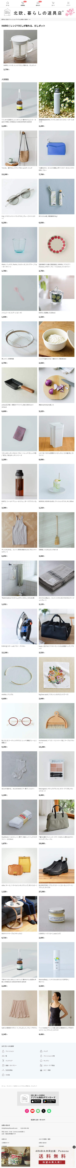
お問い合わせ (43, 1143)
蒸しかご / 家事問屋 (8, 359)
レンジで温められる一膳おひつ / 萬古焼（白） (52, 359)
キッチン (9, 1086)
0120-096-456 (25, 1128)
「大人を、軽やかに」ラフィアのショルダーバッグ (17, 168)
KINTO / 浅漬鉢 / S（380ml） (47, 313)
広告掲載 (4, 1146)
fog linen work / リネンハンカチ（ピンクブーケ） (53, 694)
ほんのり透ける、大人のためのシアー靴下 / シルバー (18, 789)
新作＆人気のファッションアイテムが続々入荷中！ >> (16, 19)
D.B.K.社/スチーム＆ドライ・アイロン (13, 646)
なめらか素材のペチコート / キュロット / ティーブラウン (19, 1028)
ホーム (7, 5)
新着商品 (23, 5)
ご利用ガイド (5, 1143)
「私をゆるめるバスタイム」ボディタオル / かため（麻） (18, 598)
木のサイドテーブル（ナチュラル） (12, 933)
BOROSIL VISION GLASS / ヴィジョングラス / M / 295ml (56, 501)
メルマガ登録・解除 (44, 1139)
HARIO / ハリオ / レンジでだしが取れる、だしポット (20, 65)
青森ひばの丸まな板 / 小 (46, 405)
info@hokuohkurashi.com (9, 1128)
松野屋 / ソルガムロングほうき (48, 550)
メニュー (68, 5)
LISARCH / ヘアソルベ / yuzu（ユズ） (50, 933)
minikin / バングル (7, 694)
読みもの (38, 5)
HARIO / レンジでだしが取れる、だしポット (25, 1086)
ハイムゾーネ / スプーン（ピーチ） (12, 313)
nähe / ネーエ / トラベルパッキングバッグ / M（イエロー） (19, 885)
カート (53, 5)
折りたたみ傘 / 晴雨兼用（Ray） (48, 216)
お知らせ (4, 1139)
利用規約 (41, 1146)
